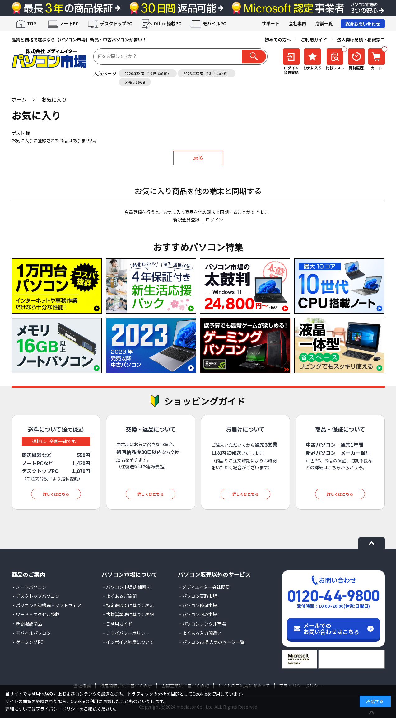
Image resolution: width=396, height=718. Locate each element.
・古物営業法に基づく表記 (128, 614)
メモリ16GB (134, 82)
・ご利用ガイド (117, 624)
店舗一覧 (324, 23)
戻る (198, 157)
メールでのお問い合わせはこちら (331, 628)
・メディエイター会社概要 (204, 587)
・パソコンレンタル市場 (202, 624)
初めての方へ (278, 39)
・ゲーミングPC (27, 642)
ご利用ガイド (314, 39)
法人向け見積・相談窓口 (361, 39)
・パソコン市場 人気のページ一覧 (211, 642)
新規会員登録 (186, 219)
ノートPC (69, 23)
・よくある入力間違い (199, 633)
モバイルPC (214, 23)
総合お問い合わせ (362, 24)
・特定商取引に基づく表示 (128, 605)
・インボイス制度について (128, 642)
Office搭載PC (167, 23)
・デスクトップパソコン (35, 596)
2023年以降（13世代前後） (206, 73)
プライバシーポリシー (57, 709)
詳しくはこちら (56, 494)
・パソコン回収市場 (197, 614)
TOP (31, 23)
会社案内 (297, 23)
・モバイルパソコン (31, 633)
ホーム (19, 99)
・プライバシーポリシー (126, 633)
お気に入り (54, 99)
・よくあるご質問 (119, 596)
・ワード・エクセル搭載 (35, 614)
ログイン (214, 219)
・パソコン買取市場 (197, 596)
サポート (270, 23)
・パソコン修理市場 (197, 605)
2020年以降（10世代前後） (147, 73)
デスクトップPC (116, 23)
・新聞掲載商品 (27, 624)
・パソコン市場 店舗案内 (126, 587)
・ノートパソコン (29, 587)
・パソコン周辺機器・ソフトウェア (46, 605)
